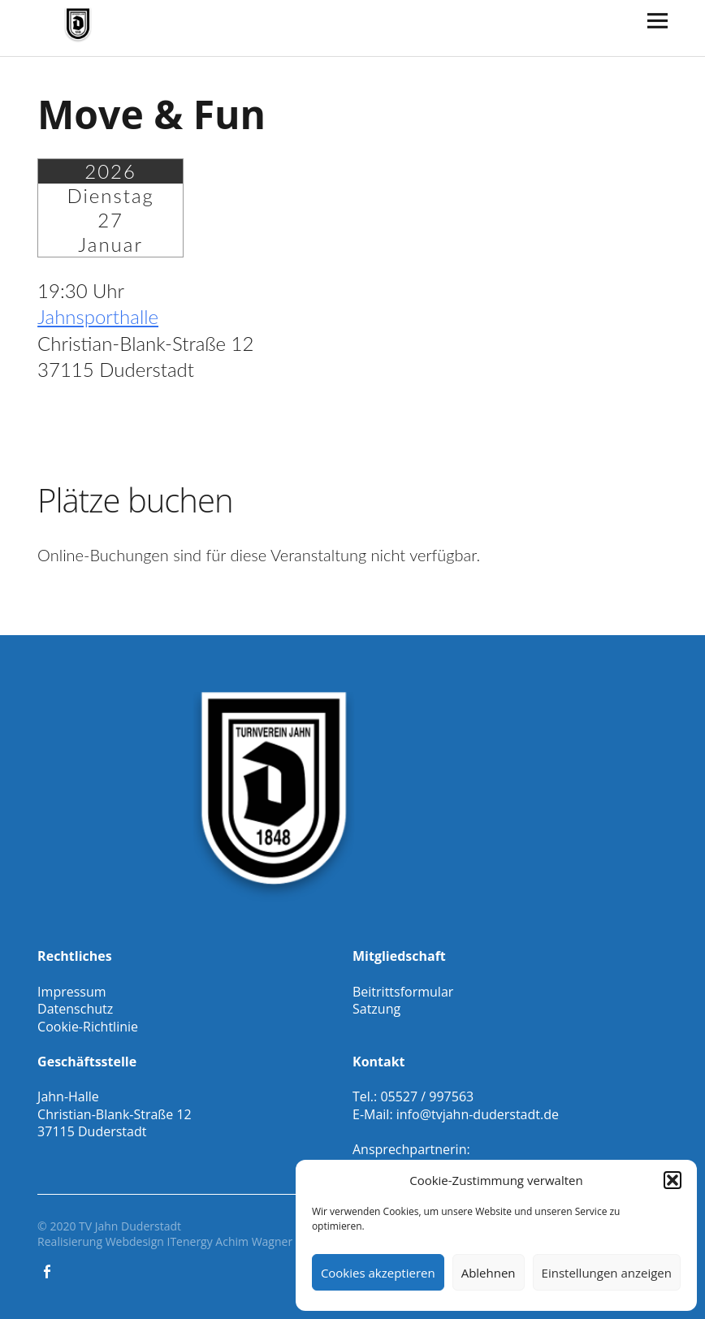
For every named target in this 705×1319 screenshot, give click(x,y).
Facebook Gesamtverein (48, 1270)
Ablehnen (488, 1273)
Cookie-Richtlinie (87, 1027)
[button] (672, 1180)
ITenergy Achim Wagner (229, 1241)
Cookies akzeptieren (378, 1273)
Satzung (376, 1009)
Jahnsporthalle (97, 316)
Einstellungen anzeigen (607, 1273)
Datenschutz (75, 1009)
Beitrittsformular (402, 992)
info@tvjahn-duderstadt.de (477, 1114)
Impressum (71, 992)
